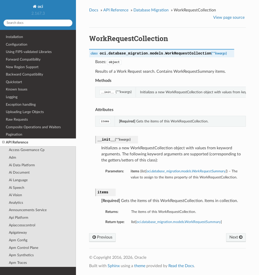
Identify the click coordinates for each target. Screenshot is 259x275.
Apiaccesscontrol (22, 225)
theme (139, 266)
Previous (102, 237)
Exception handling (21, 104)
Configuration (16, 44)
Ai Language (18, 180)
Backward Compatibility (24, 74)
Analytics (16, 203)
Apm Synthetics (21, 255)
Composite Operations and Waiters (33, 127)
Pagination (14, 134)
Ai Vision (15, 195)
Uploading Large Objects (25, 112)
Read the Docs (181, 266)
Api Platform (18, 217)
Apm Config (18, 240)
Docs (93, 10)
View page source (229, 17)
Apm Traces (18, 263)
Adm (12, 157)
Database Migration (151, 10)
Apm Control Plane (23, 248)
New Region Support (22, 67)
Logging (11, 97)
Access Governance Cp (27, 150)
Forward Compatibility (23, 59)
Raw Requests (17, 119)
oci (40, 7)
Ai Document (19, 172)
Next (236, 237)
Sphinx (114, 266)
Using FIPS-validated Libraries (29, 52)
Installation (14, 37)
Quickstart (14, 82)
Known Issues (16, 89)
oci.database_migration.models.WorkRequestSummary (178, 222)
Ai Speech (16, 188)
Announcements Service (28, 210)
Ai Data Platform (22, 165)
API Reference (15, 142)
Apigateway (18, 232)
